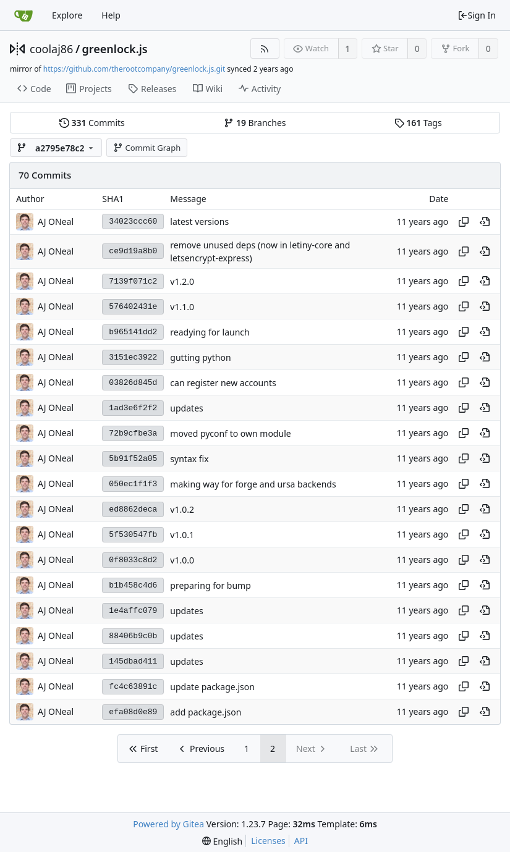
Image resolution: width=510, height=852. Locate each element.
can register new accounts (223, 383)
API (301, 840)
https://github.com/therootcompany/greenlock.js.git (134, 69)
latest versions (199, 221)
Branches (255, 123)
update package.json (212, 687)
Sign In (476, 15)
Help (111, 15)
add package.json (205, 712)
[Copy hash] (463, 222)
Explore (67, 15)
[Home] (23, 15)
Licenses (268, 840)
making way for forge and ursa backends (253, 484)
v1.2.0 (182, 281)
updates (186, 408)
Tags (418, 123)
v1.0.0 (182, 560)
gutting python (200, 357)
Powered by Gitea (168, 824)
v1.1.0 (182, 307)
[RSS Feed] (264, 48)
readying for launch (209, 332)
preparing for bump (210, 585)
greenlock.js (115, 49)
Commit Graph (147, 147)
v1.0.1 (182, 535)
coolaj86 (51, 49)
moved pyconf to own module (230, 433)
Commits (92, 123)
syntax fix (189, 459)
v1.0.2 (182, 509)
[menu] (222, 841)
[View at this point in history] (484, 222)
